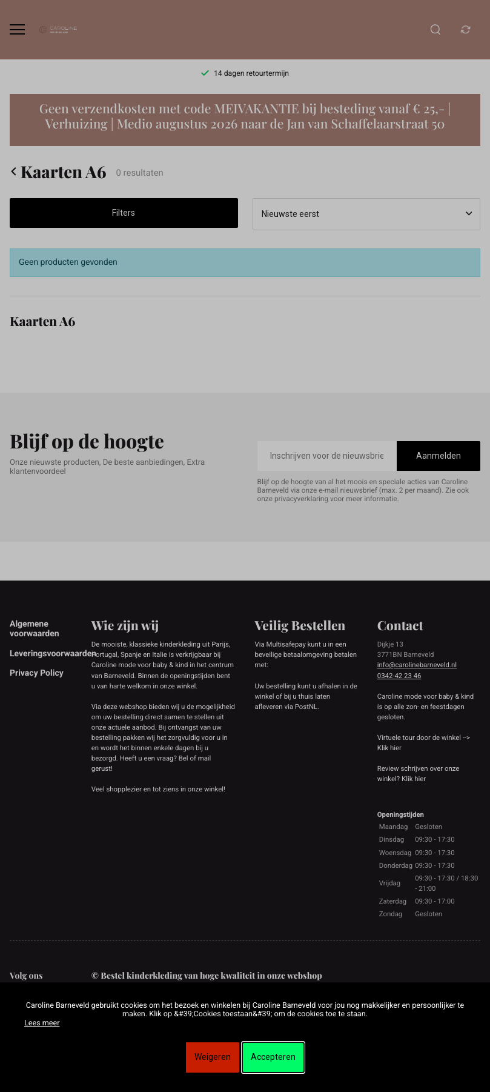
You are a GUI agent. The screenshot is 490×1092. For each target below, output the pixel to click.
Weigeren (212, 1057)
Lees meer (41, 1023)
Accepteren (273, 1057)
